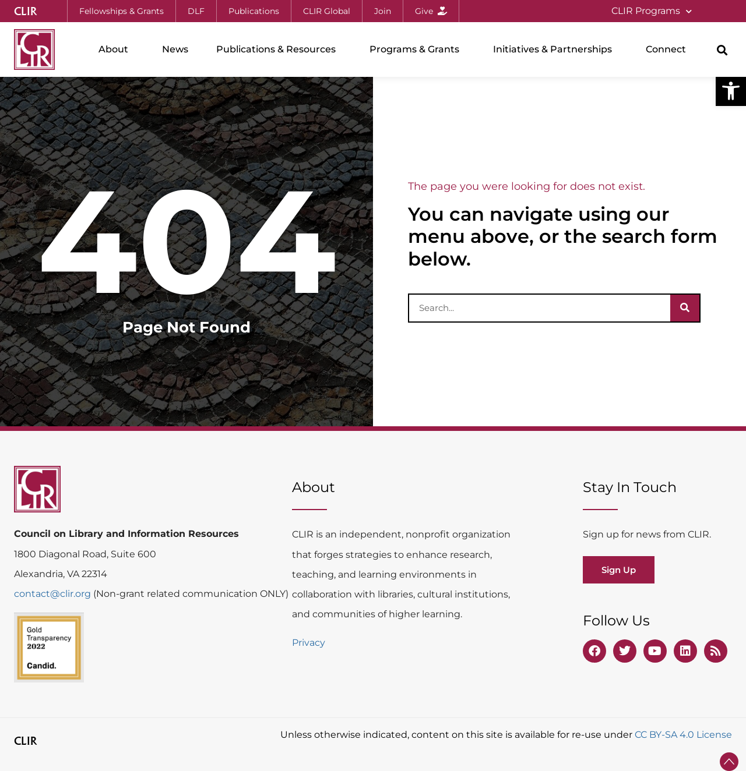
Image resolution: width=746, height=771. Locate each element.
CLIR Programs (651, 11)
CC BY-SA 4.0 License (683, 734)
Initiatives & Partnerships (555, 49)
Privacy (308, 642)
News (175, 49)
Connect (669, 49)
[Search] (684, 308)
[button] (731, 91)
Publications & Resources (279, 49)
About (116, 49)
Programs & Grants (417, 49)
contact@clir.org (53, 593)
